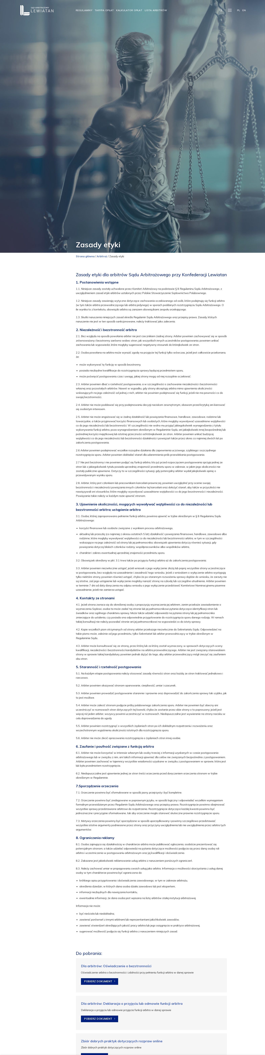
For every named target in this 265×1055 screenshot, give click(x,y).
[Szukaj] (221, 10)
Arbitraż (102, 256)
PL (238, 10)
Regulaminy (84, 10)
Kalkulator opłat (129, 10)
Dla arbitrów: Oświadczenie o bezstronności (116, 966)
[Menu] (229, 10)
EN (244, 10)
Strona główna (85, 256)
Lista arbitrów (156, 10)
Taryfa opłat (104, 10)
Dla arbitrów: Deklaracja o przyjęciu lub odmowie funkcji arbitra (132, 1003)
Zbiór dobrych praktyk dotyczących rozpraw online (121, 1041)
